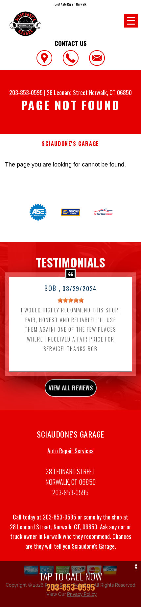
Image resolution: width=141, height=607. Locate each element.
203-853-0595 (26, 92)
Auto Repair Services (70, 460)
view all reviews (71, 397)
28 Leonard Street (67, 92)
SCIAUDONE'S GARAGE (70, 144)
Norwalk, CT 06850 (110, 92)
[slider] (71, 309)
